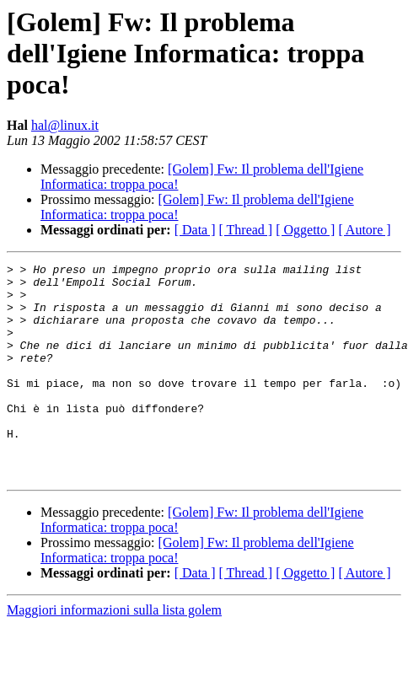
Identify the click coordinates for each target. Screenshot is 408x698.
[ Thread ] (246, 230)
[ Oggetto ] (305, 230)
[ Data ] (195, 230)
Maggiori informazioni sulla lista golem (114, 653)
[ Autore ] (364, 230)
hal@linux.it (65, 125)
